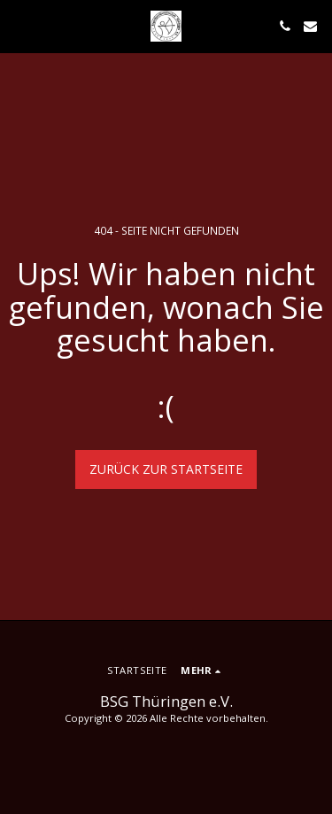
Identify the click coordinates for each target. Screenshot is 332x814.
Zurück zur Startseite (166, 469)
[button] (19, 25)
